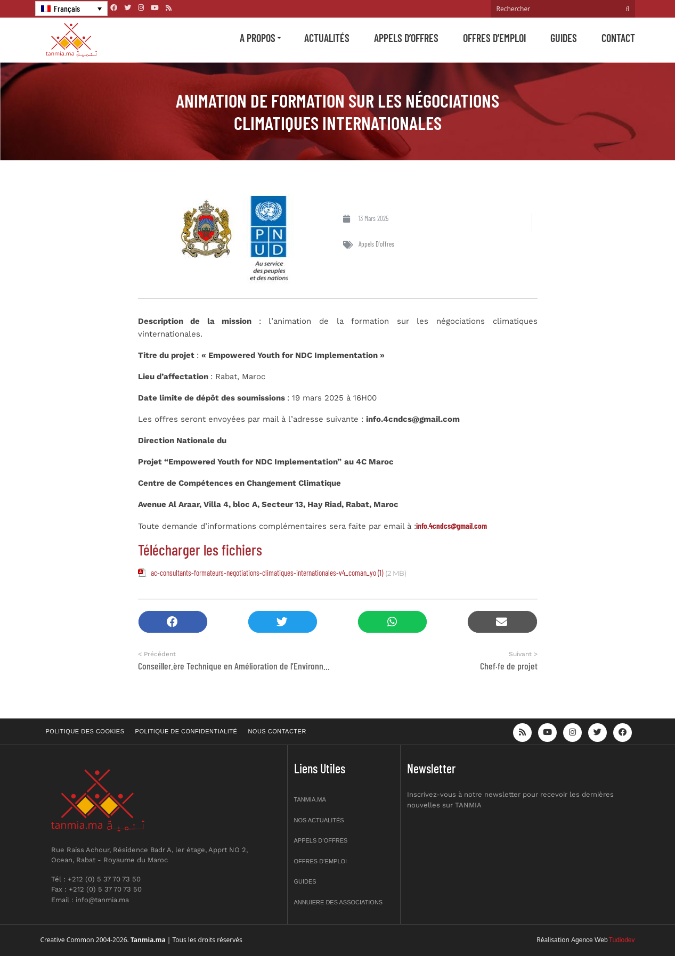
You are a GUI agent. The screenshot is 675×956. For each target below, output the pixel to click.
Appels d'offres (376, 244)
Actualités (326, 37)
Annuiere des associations (338, 902)
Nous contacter (277, 731)
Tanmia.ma (310, 799)
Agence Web (589, 940)
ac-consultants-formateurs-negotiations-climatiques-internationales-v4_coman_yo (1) (267, 572)
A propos (257, 37)
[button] (173, 621)
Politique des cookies (85, 731)
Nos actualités (319, 820)
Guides (563, 37)
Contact (618, 37)
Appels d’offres (406, 37)
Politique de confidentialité (186, 731)
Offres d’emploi (494, 37)
